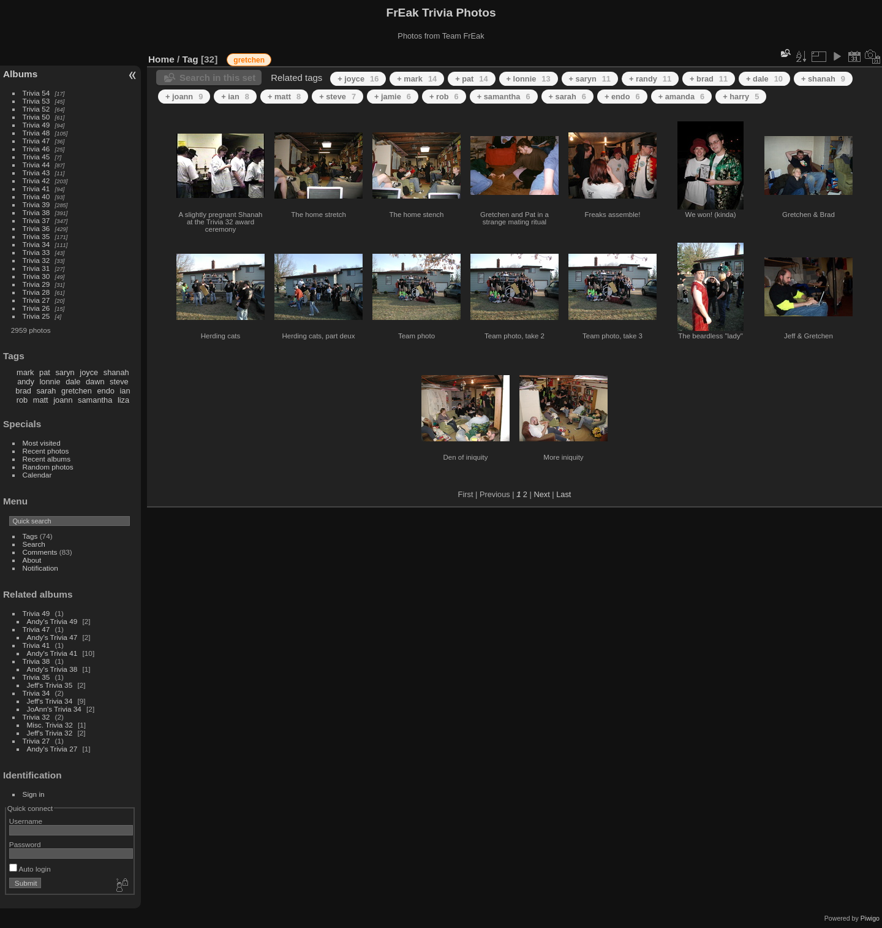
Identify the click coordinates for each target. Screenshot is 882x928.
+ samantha (503, 96)
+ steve (337, 96)
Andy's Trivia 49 (52, 621)
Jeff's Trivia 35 (50, 685)
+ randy (650, 78)
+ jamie (392, 96)
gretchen (76, 390)
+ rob (444, 96)
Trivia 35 (36, 236)
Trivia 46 (36, 149)
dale (73, 381)
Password (25, 844)
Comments (40, 552)
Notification (40, 568)
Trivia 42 (36, 180)
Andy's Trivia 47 (52, 637)
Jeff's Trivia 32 (50, 733)
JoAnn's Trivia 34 (54, 709)
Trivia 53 (36, 101)
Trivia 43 (36, 173)
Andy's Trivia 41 (52, 653)
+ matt (284, 96)
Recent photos (46, 451)
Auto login (30, 869)
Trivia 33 (36, 252)
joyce (89, 372)
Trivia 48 (36, 133)
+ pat (471, 78)
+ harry (741, 96)
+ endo (622, 96)
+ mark (417, 78)
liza (123, 400)
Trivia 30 (36, 276)
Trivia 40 (36, 196)
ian (124, 390)
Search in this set (217, 77)
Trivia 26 (36, 308)
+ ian (235, 96)
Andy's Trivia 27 (52, 749)
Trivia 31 (36, 268)
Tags (30, 536)
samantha (95, 400)
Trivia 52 (36, 109)
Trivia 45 (36, 157)
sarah (46, 390)
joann (62, 400)
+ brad (709, 78)
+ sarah (567, 96)
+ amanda (681, 96)
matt (40, 400)
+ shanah (823, 78)
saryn (64, 372)
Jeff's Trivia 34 (50, 701)
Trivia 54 (36, 93)
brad (23, 390)
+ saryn (590, 78)
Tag (190, 59)
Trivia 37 (36, 220)
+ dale (764, 78)
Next (541, 494)
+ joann (184, 96)
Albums (20, 74)
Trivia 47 (36, 141)
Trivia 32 (36, 260)
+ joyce (358, 78)
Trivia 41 (36, 188)
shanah (116, 372)
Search (34, 544)
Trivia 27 (36, 300)
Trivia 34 (36, 244)
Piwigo (870, 918)
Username (25, 821)
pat (44, 372)
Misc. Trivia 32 (50, 725)
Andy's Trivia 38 (52, 669)
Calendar (37, 475)
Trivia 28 (36, 292)
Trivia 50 (36, 117)
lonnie (49, 381)
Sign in (34, 794)
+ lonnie (529, 78)
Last (563, 494)
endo (105, 390)
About (32, 560)
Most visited (42, 443)
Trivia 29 (36, 284)
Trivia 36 (36, 228)
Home (161, 59)
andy (25, 381)
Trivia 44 (36, 165)
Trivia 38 (36, 212)
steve (119, 381)
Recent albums (46, 459)
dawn (95, 381)
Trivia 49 (36, 125)
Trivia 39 (36, 204)
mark (25, 372)
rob (22, 400)
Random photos (48, 467)
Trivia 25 (36, 316)
